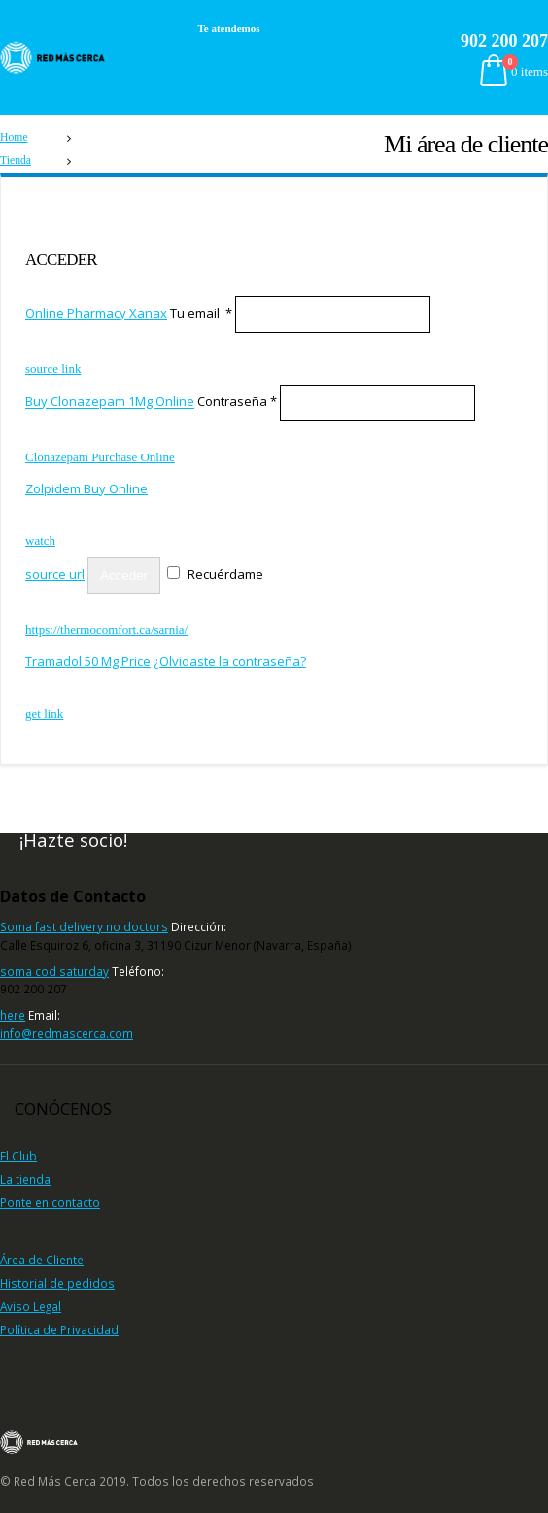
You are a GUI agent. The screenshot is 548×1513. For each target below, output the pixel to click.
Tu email (201, 313)
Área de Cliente (42, 1259)
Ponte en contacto (50, 1202)
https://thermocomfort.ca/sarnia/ (106, 629)
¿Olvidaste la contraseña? (230, 661)
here (12, 1015)
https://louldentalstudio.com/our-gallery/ (326, 41)
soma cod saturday (54, 971)
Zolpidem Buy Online (86, 488)
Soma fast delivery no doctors (84, 926)
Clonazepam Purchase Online (100, 457)
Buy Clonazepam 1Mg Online (109, 402)
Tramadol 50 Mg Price (88, 661)
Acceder (124, 575)
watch (274, 29)
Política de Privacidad (59, 1329)
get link (44, 713)
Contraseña (237, 402)
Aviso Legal (30, 1306)
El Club (18, 1155)
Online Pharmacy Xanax (96, 313)
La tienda (25, 1179)
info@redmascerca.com (66, 1033)
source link (53, 368)
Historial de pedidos (57, 1283)
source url (55, 574)
